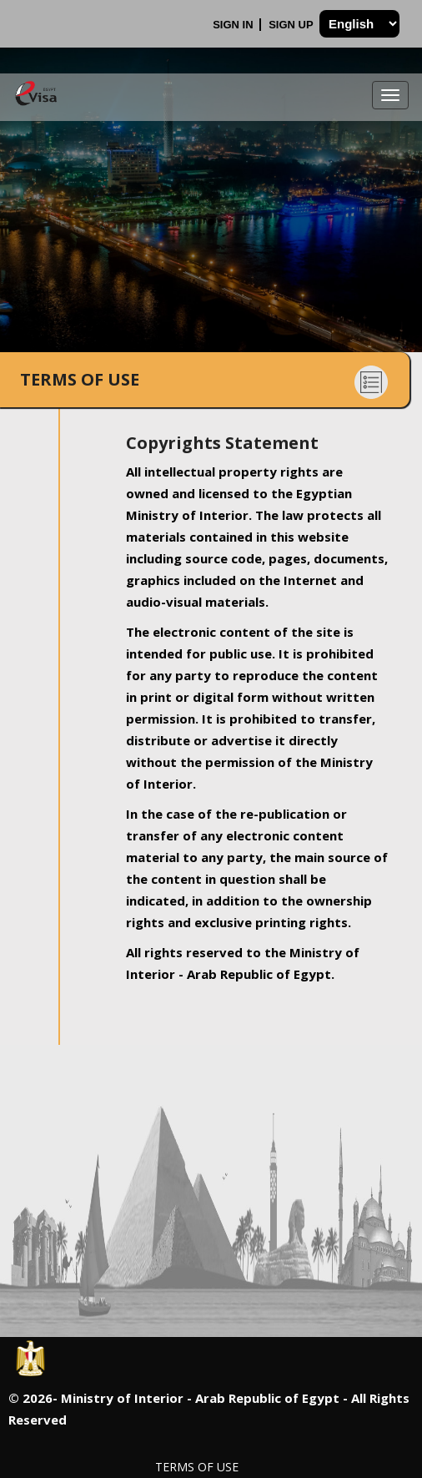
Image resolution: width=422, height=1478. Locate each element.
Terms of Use (197, 1467)
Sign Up (292, 24)
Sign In (234, 24)
